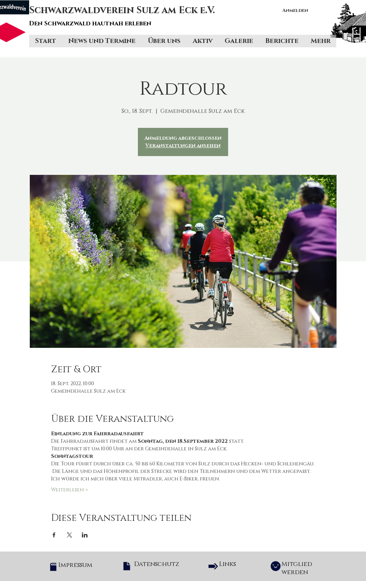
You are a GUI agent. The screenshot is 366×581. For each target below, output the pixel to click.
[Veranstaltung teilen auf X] (69, 534)
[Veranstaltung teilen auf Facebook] (54, 534)
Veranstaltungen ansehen (183, 145)
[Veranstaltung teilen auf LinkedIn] (85, 534)
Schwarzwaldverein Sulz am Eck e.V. (122, 10)
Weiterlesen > (69, 489)
